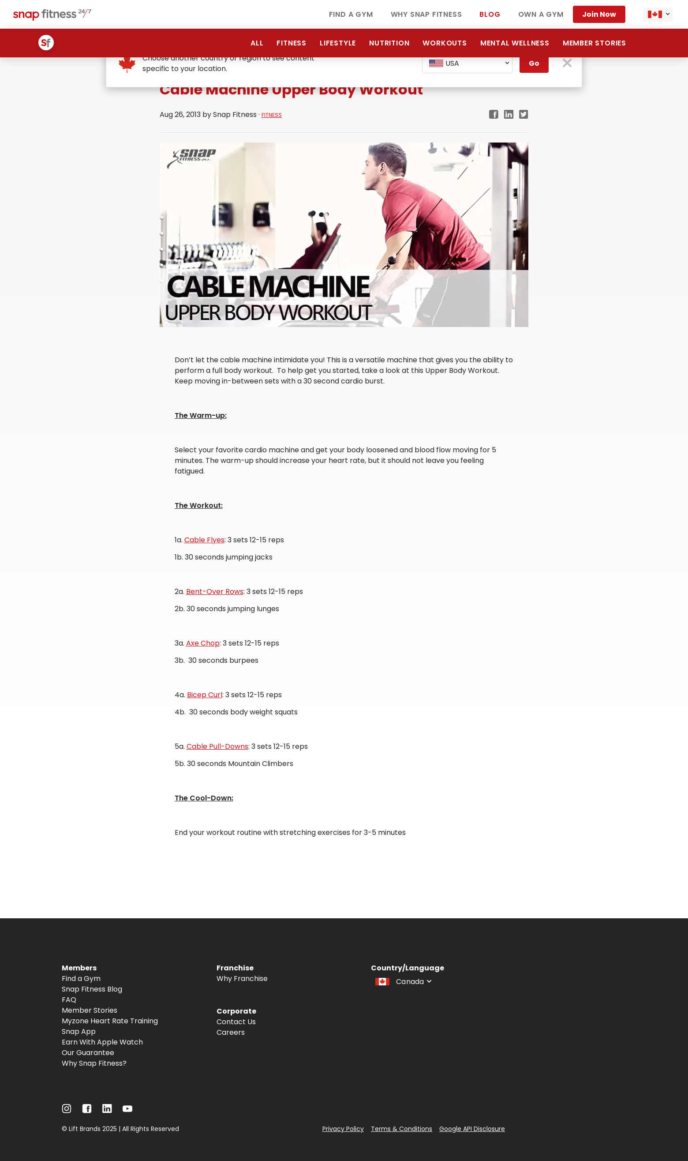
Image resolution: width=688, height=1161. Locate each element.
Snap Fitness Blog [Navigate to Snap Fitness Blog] (92, 989)
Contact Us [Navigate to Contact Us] (236, 1022)
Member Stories (594, 43)
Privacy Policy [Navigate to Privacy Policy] (343, 1128)
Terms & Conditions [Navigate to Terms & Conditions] (401, 1128)
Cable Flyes (204, 540)
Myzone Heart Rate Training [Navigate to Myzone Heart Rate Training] (110, 1021)
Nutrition (389, 43)
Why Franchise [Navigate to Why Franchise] (242, 978)
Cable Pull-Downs (217, 746)
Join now (599, 14)
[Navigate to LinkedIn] (107, 1110)
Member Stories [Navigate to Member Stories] (89, 1010)
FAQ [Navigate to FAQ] (69, 1000)
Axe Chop (203, 643)
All (257, 43)
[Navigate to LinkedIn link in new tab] (509, 115)
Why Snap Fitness (426, 14)
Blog (489, 14)
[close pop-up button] (567, 64)
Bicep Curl (204, 695)
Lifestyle (338, 43)
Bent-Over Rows (214, 591)
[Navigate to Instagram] (66, 1111)
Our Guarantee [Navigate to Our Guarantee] (88, 1053)
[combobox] (658, 15)
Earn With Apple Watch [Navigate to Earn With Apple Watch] (102, 1042)
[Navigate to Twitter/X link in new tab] (523, 115)
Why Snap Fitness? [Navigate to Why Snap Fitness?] (94, 1063)
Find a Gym (351, 14)
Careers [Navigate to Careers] (231, 1032)
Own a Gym (541, 14)
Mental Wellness (515, 43)
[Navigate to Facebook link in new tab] (493, 115)
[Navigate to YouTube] (127, 1111)
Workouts (445, 43)
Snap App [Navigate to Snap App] (79, 1031)
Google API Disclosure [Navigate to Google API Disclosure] (472, 1128)
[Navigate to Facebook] (87, 1111)
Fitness (292, 43)
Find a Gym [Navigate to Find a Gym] (81, 978)
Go (534, 63)
